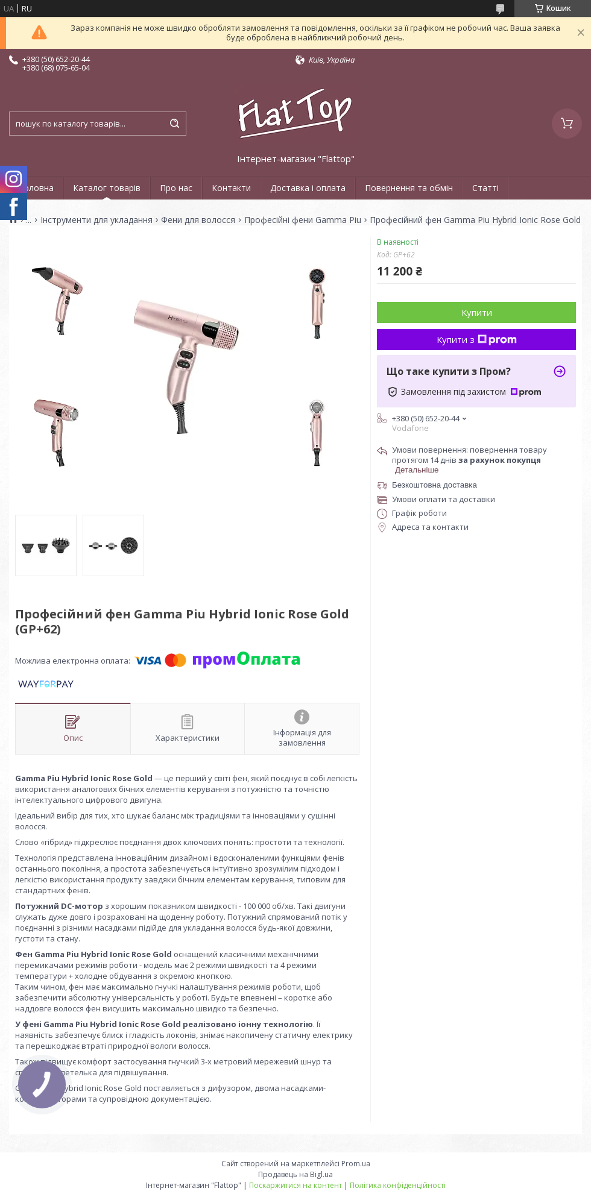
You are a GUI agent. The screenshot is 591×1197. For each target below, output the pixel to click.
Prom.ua (355, 1163)
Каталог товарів (107, 187)
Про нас (176, 187)
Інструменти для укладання (96, 220)
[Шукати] (174, 124)
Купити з (477, 339)
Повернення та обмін (409, 187)
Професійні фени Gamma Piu (302, 220)
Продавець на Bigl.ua (295, 1174)
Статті (485, 187)
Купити (476, 312)
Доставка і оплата (308, 187)
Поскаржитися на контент (295, 1185)
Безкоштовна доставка (434, 484)
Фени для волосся (198, 220)
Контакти (231, 187)
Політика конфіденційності (398, 1185)
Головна (36, 187)
